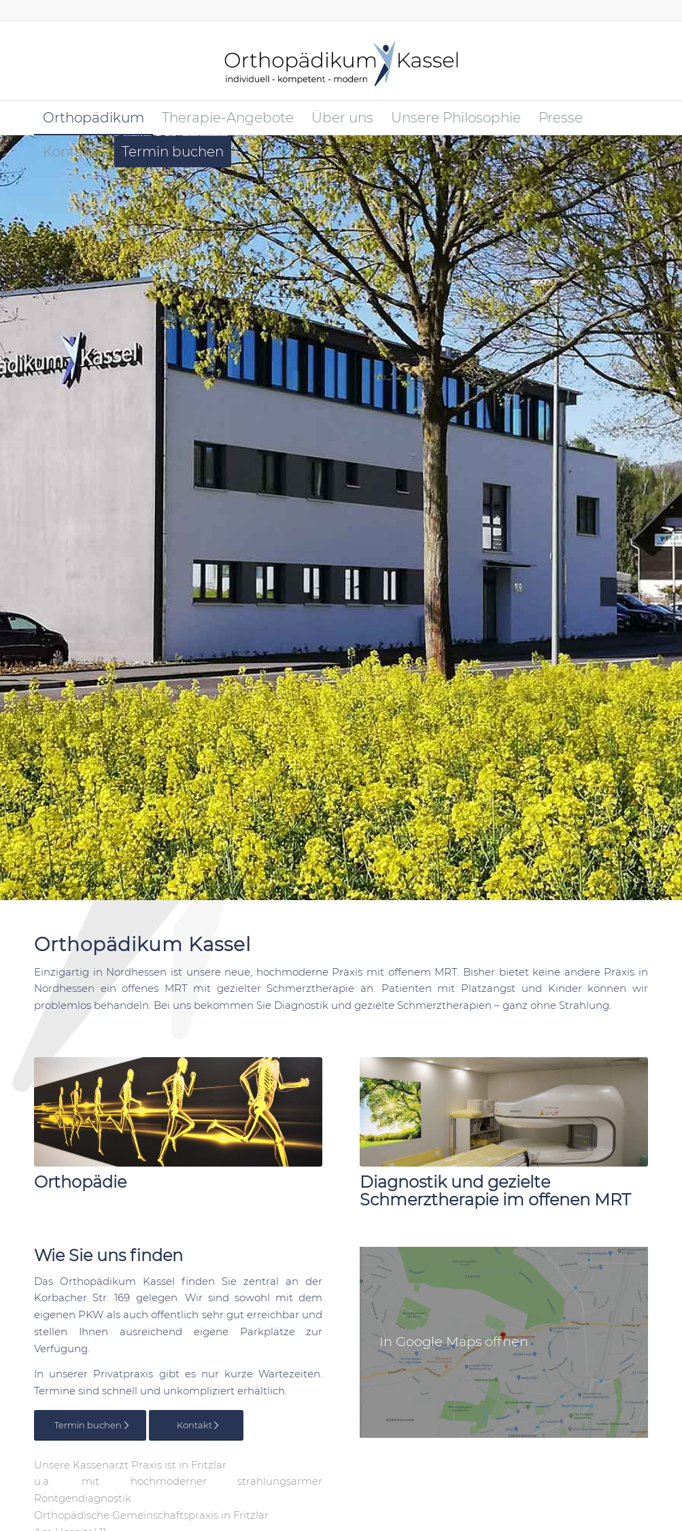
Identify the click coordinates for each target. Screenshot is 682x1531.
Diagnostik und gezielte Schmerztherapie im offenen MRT (495, 1190)
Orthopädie (80, 1182)
